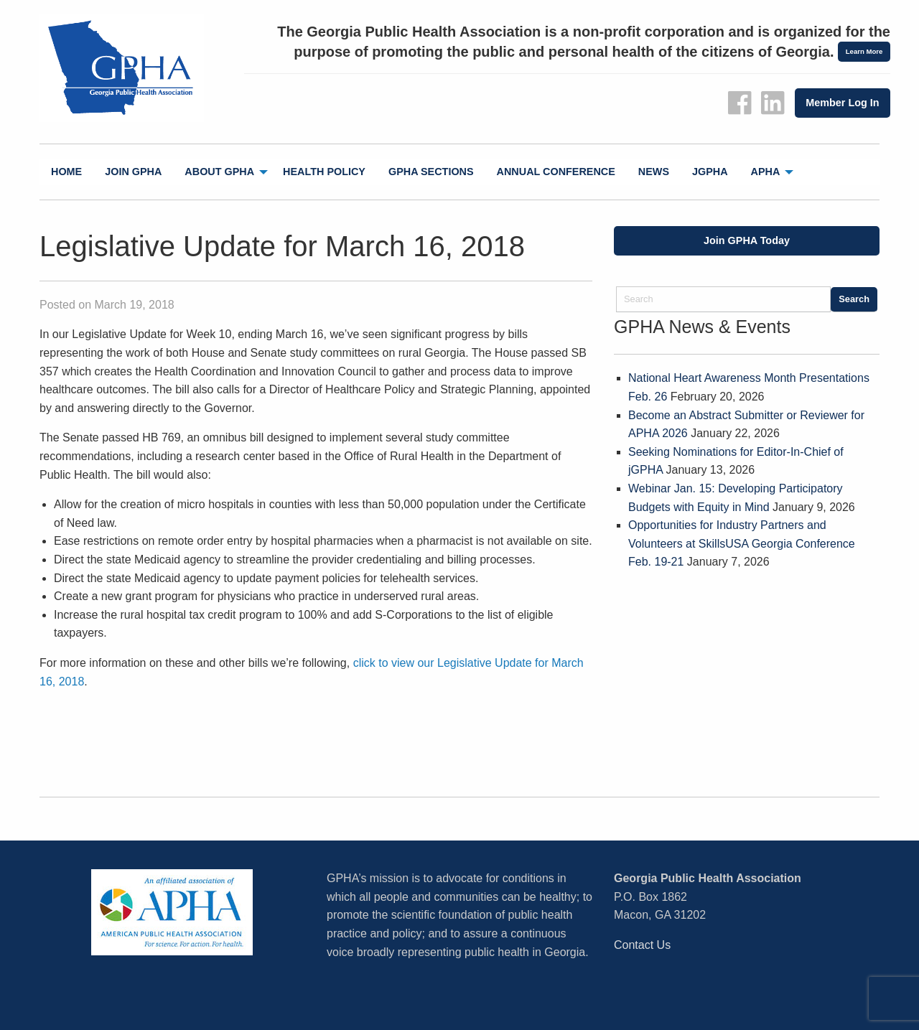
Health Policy (324, 171)
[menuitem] (66, 172)
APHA (765, 171)
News (653, 171)
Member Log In (842, 102)
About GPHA (219, 171)
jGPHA (710, 171)
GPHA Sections (431, 171)
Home (66, 171)
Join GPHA (133, 171)
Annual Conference (556, 171)
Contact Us (642, 945)
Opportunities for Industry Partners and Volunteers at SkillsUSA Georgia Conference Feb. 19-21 (741, 543)
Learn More (864, 51)
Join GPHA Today (747, 240)
